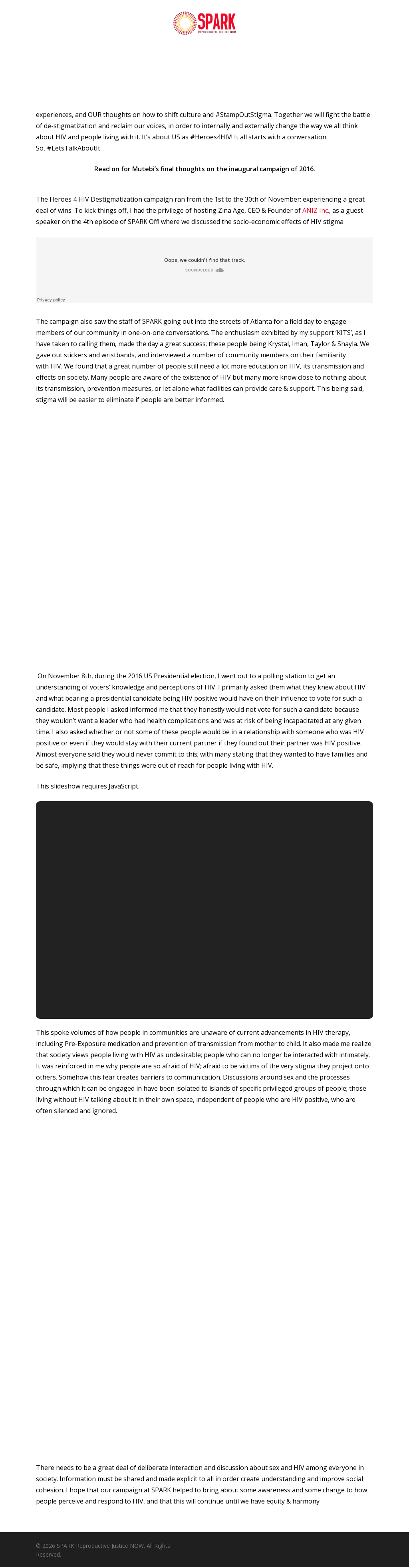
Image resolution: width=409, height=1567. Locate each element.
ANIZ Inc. (315, 210)
